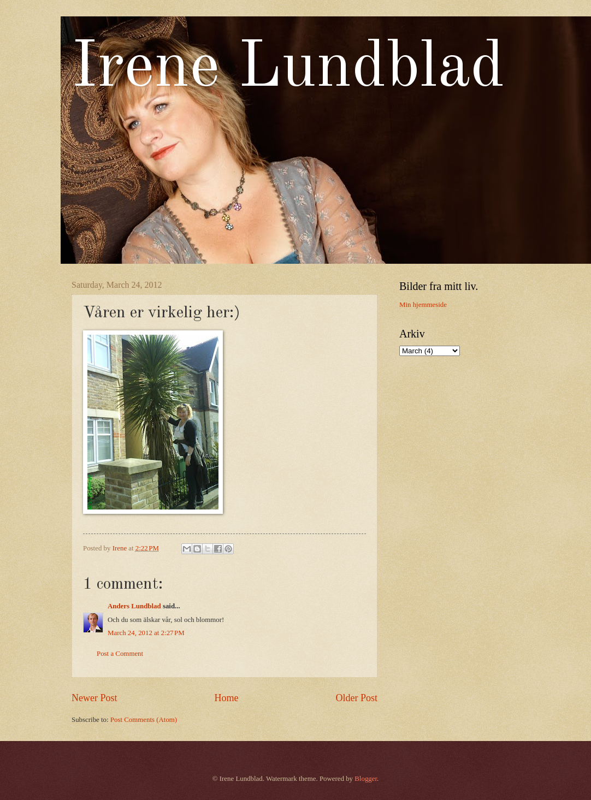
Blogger (365, 779)
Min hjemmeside (423, 305)
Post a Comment (120, 653)
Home (226, 697)
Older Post (356, 697)
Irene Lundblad (288, 69)
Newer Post (94, 697)
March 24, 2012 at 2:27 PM (146, 633)
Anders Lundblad (134, 606)
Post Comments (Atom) (143, 720)
